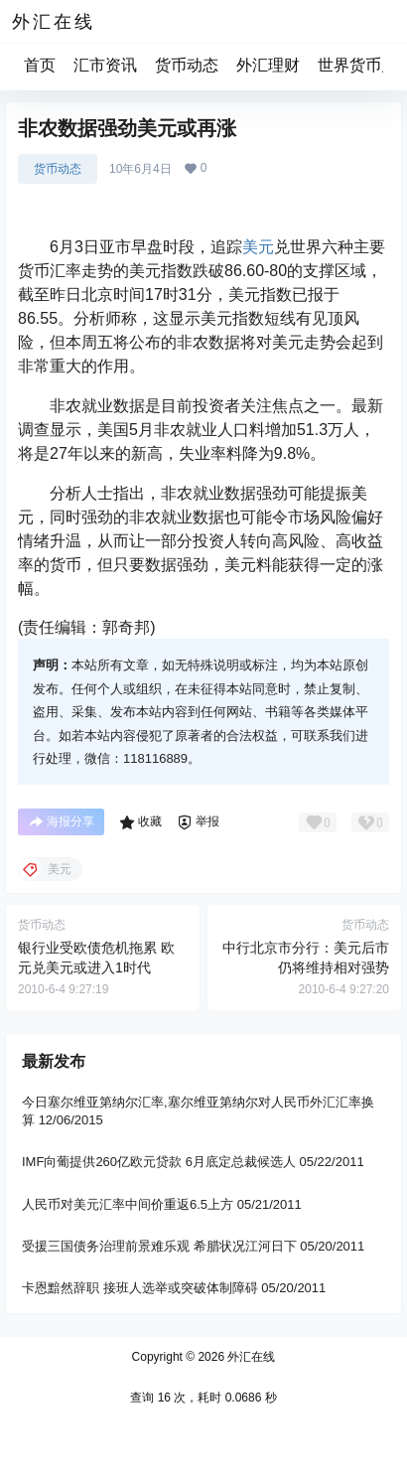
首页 (40, 65)
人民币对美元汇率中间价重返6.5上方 (127, 1204)
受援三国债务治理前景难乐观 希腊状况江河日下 (159, 1246)
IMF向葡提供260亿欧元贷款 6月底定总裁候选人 (159, 1161)
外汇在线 (249, 1357)
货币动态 (186, 65)
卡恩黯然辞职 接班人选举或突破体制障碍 (140, 1287)
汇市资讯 (105, 65)
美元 (258, 246)
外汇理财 (268, 65)
